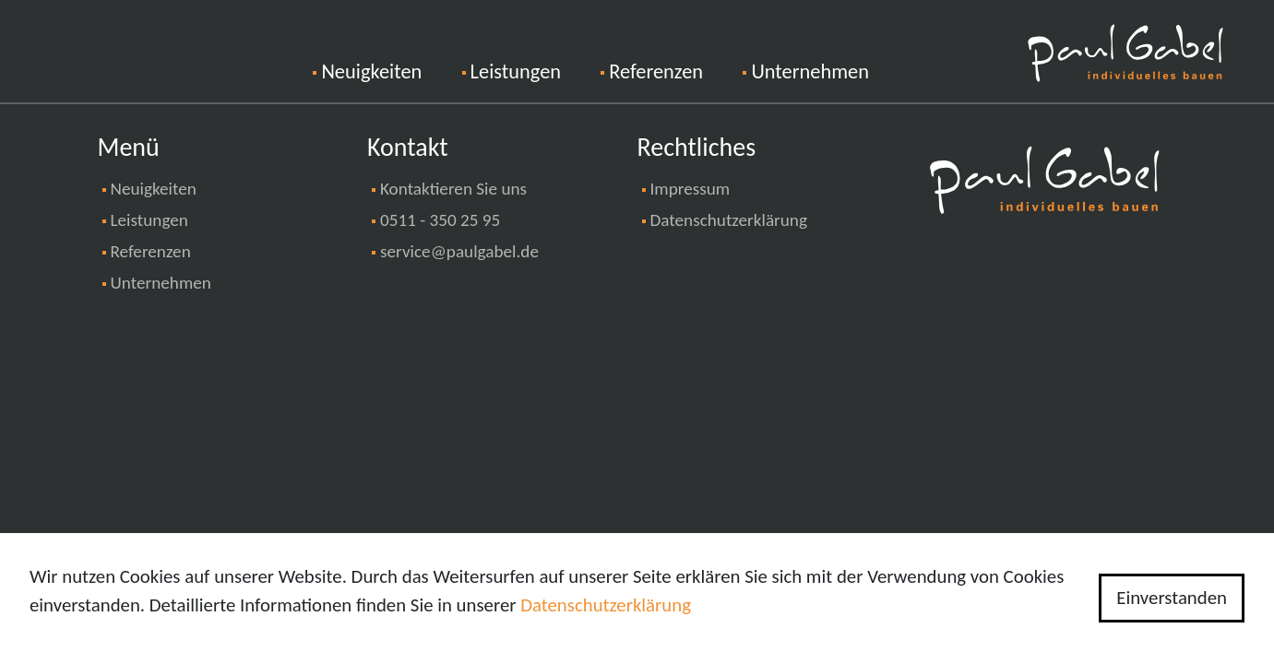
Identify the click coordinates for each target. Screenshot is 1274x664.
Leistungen (515, 71)
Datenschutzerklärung (728, 220)
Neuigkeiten (391, 69)
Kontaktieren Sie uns (453, 188)
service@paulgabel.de (459, 251)
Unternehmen (810, 71)
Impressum (690, 188)
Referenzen (656, 71)
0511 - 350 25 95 (440, 220)
